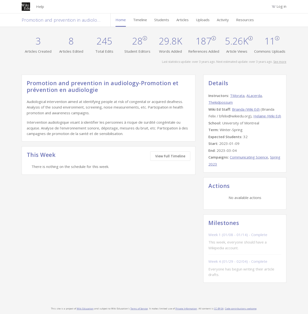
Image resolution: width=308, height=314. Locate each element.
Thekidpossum (220, 102)
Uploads (203, 19)
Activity (223, 19)
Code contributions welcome (241, 308)
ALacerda (254, 95)
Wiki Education (85, 308)
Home (121, 19)
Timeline (140, 19)
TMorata (237, 95)
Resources (245, 19)
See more (279, 62)
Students (161, 19)
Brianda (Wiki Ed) (246, 109)
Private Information (186, 308)
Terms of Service (139, 308)
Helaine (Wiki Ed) (267, 116)
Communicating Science (249, 157)
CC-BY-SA (219, 308)
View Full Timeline (170, 156)
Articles (182, 19)
